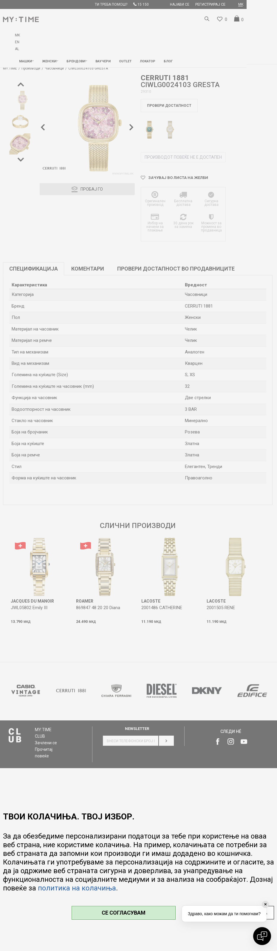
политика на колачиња (77, 888)
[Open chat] (262, 936)
